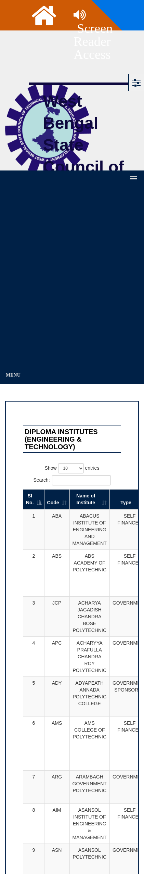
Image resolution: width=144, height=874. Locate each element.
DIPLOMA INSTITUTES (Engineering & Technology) (61, 439)
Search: (71, 480)
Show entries (72, 468)
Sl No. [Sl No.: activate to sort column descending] (30, 499)
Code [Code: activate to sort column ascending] (53, 502)
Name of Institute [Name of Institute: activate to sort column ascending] (85, 499)
